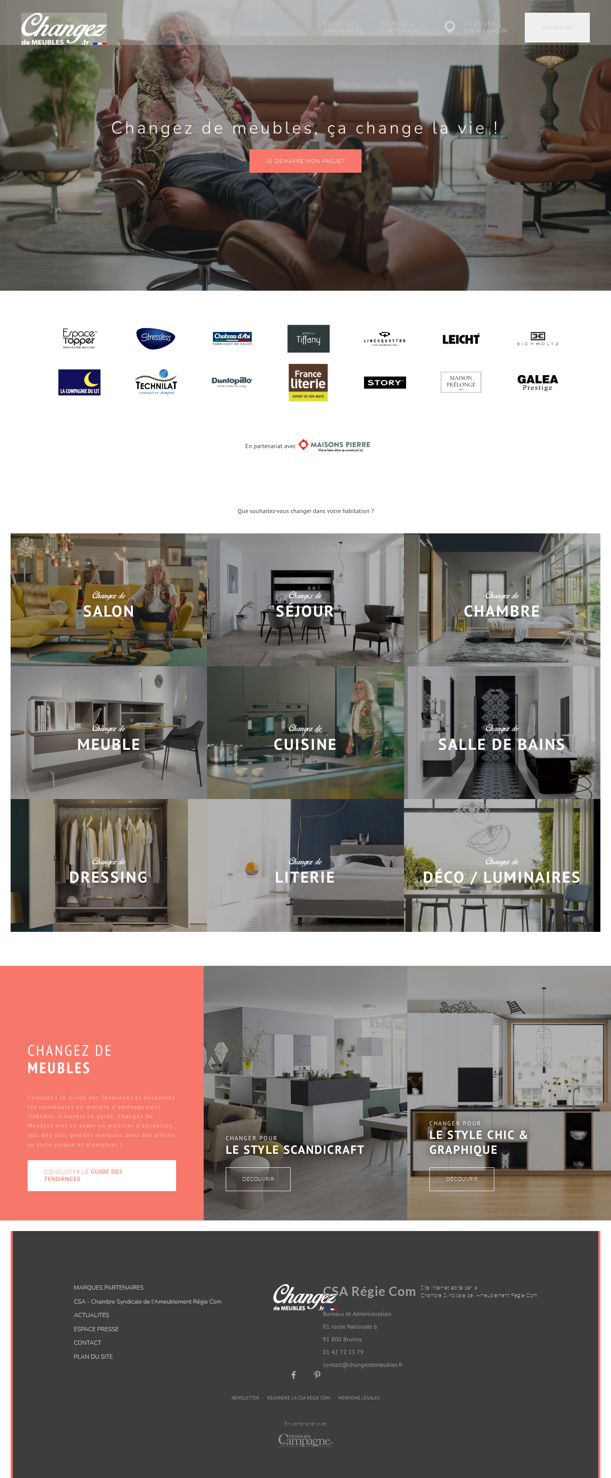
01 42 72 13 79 (343, 1341)
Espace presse (96, 1318)
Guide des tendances (343, 27)
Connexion (557, 27)
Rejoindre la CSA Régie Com (298, 1387)
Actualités (91, 1304)
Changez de (109, 593)
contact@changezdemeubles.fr (363, 1353)
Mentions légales (359, 1387)
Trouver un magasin (486, 27)
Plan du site (93, 1346)
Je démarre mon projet (305, 150)
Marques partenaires (403, 27)
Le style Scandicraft (295, 1138)
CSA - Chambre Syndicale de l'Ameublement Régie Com (147, 1291)
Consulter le (83, 1165)
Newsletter (245, 1387)
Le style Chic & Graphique (479, 1131)
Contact (87, 1332)
